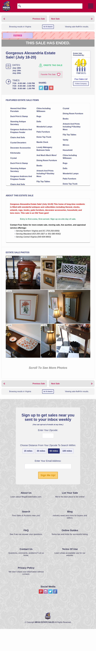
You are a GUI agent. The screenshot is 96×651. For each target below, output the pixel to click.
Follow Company (81, 83)
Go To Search (48, 27)
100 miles (67, 473)
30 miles (41, 473)
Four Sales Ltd (80, 79)
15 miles (28, 473)
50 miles (54, 473)
